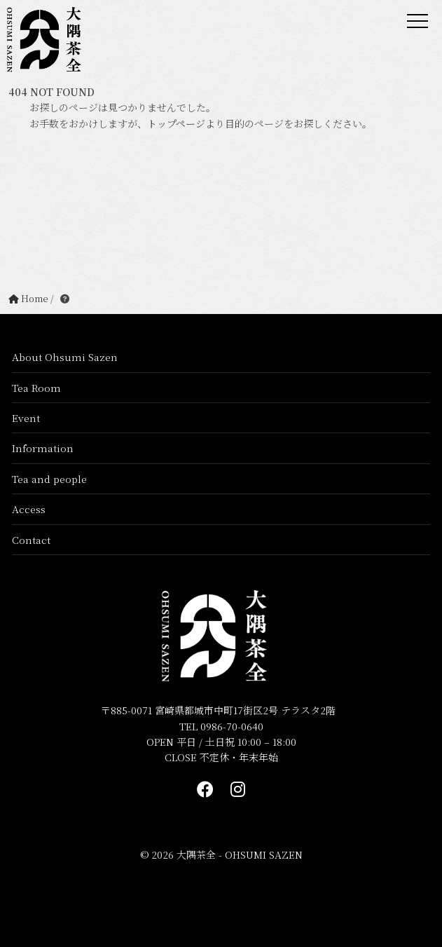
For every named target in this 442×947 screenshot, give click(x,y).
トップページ (176, 123)
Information (43, 448)
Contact (31, 540)
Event (26, 418)
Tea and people (49, 479)
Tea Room (36, 388)
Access (29, 509)
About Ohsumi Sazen (65, 357)
